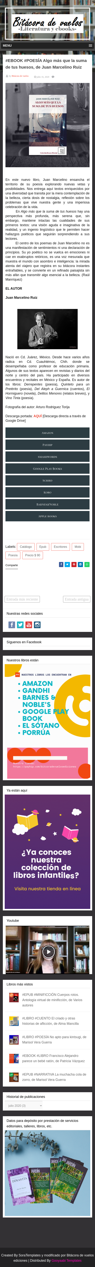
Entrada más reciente (22, 599)
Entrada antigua (77, 599)
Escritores (60, 546)
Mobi (78, 546)
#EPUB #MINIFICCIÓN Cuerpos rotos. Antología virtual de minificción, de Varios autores (52, 1000)
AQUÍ (38, 416)
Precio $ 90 (32, 555)
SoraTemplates (30, 1255)
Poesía (13, 555)
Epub (42, 546)
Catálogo (26, 546)
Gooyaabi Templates (66, 1260)
